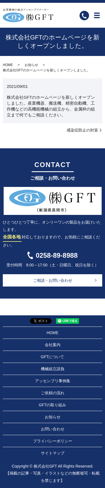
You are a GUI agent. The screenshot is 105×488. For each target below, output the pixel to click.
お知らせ (31, 65)
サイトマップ (52, 453)
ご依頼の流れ (52, 393)
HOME (8, 65)
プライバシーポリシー (52, 441)
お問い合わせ (52, 429)
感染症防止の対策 (82, 130)
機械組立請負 (52, 369)
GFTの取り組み (52, 405)
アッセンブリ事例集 (52, 381)
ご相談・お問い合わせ (52, 280)
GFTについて (52, 357)
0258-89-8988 (57, 255)
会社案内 (52, 344)
